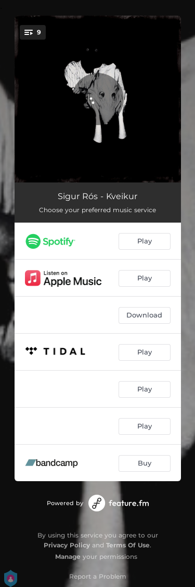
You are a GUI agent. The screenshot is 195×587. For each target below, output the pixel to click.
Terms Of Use (128, 545)
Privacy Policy (67, 545)
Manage (68, 556)
